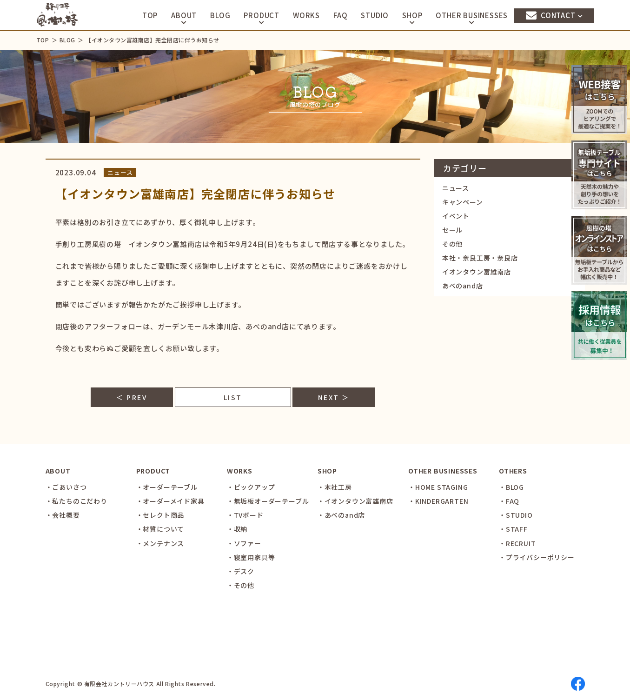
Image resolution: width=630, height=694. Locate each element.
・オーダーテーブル (167, 487)
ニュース (455, 188)
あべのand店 (462, 285)
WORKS (306, 15)
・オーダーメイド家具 (170, 501)
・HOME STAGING (438, 487)
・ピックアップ (251, 487)
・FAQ (509, 501)
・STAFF (513, 529)
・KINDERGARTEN (438, 501)
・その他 (240, 585)
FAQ (340, 15)
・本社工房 (335, 487)
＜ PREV (131, 397)
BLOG (220, 15)
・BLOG (511, 487)
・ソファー (244, 543)
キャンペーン (462, 202)
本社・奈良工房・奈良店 (480, 257)
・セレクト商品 (160, 515)
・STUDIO (516, 515)
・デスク (240, 571)
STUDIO (375, 15)
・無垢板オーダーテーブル (268, 501)
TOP (150, 15)
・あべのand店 (341, 515)
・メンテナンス (160, 543)
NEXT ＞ (334, 397)
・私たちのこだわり (76, 501)
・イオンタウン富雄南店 (355, 501)
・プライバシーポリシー (537, 557)
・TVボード (245, 515)
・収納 (237, 529)
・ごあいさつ (66, 487)
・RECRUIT (517, 543)
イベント (456, 215)
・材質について (160, 529)
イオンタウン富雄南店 (476, 271)
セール (452, 229)
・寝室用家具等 (251, 557)
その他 (452, 243)
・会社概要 (63, 515)
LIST (233, 397)
